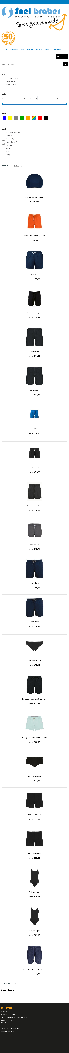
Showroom (4, 1012)
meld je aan (41, 49)
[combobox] (32, 64)
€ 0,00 (59, 57)
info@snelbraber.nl (7, 1031)
